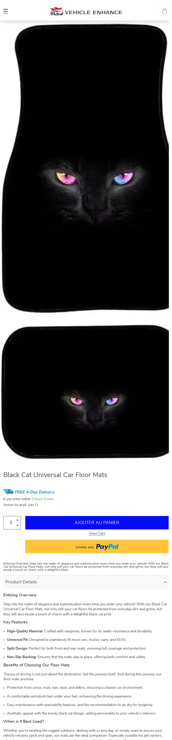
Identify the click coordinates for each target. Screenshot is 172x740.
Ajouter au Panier (97, 522)
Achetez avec (96, 546)
